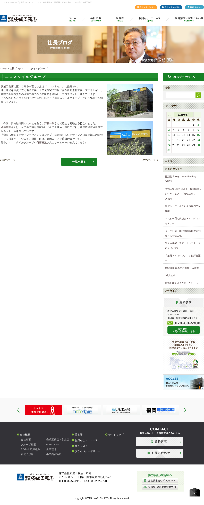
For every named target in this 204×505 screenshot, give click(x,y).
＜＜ (169, 115)
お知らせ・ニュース (86, 440)
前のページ (9, 160)
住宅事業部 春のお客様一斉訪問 (182, 268)
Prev (18, 410)
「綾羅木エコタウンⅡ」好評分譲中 (183, 258)
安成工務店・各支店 (57, 439)
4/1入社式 (170, 275)
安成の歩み (27, 454)
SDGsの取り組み (30, 449)
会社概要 (25, 434)
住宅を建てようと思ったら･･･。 (182, 282)
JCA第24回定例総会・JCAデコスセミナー (182, 221)
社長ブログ (15, 68)
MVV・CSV (53, 444)
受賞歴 (78, 434)
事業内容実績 (54, 454)
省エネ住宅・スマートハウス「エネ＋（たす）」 (183, 245)
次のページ (149, 160)
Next (185, 410)
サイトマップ (116, 434)
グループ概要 (28, 444)
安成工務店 (7, 86)
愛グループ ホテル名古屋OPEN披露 (182, 208)
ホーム (3, 68)
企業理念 (51, 449)
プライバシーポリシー (87, 451)
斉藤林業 (49, 123)
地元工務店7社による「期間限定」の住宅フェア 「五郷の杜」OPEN (183, 193)
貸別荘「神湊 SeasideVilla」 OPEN (182, 179)
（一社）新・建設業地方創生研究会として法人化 (183, 233)
